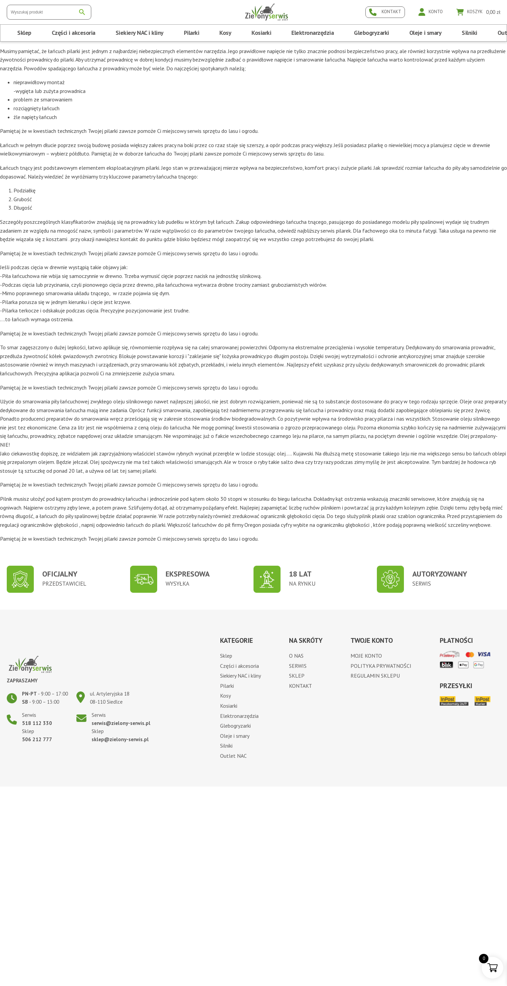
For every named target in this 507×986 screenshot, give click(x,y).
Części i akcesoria (73, 33)
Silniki (469, 33)
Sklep (24, 33)
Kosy (225, 33)
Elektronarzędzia (312, 33)
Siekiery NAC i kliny (140, 33)
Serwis (298, 665)
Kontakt (300, 685)
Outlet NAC (233, 755)
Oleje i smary (425, 33)
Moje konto (366, 655)
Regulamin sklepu (375, 675)
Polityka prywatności (381, 665)
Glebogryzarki (371, 33)
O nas (296, 655)
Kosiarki (261, 33)
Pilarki (191, 33)
